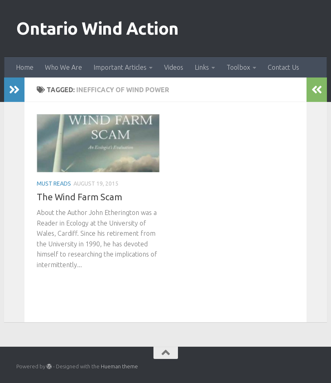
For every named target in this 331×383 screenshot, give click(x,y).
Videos (173, 67)
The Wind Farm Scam (79, 197)
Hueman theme (119, 366)
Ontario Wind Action (97, 28)
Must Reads (54, 183)
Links (202, 67)
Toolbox (238, 67)
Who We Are (63, 67)
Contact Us (283, 67)
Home (24, 67)
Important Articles (120, 67)
